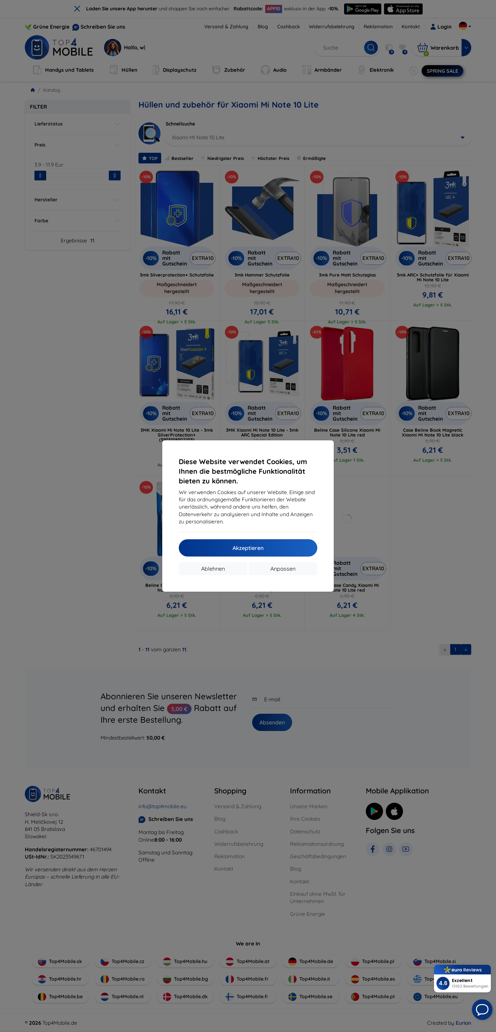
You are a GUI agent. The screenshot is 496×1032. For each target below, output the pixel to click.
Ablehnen (213, 568)
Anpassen (283, 568)
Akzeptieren (248, 547)
